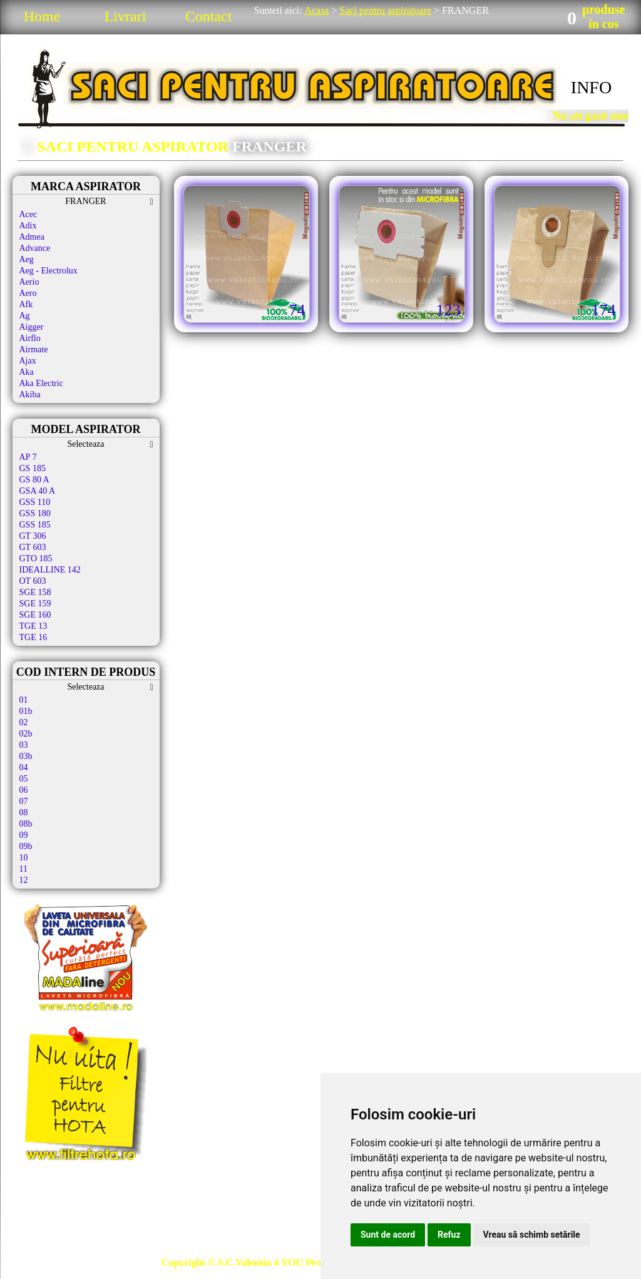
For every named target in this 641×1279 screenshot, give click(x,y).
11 (23, 869)
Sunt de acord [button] (388, 1235)
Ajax (27, 360)
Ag (24, 315)
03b (26, 756)
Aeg (26, 259)
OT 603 (32, 581)
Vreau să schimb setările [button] (531, 1235)
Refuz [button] (449, 1235)
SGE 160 (35, 614)
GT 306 (32, 536)
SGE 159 (35, 603)
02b (26, 733)
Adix (28, 225)
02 (23, 722)
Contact (208, 16)
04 (23, 767)
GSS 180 (35, 513)
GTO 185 (36, 558)
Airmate (33, 349)
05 (23, 778)
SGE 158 (35, 592)
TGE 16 (33, 637)
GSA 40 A (37, 491)
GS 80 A (34, 479)
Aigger (31, 327)
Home (42, 16)
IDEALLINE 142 (50, 569)
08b (26, 823)
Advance (35, 248)
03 (23, 745)
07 (23, 801)
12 (23, 880)
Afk (26, 304)
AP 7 (28, 457)
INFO (591, 87)
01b (26, 711)
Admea (31, 237)
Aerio (29, 282)
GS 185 (32, 468)
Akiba (30, 394)
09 (23, 835)
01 (23, 700)
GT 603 (32, 547)
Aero (28, 293)
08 (23, 812)
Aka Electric (41, 383)
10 (23, 857)
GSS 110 (35, 502)
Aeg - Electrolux (48, 270)
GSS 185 (35, 524)
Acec (28, 214)
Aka (26, 372)
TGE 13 (33, 626)
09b (26, 846)
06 (23, 790)
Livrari (125, 16)
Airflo (30, 338)
